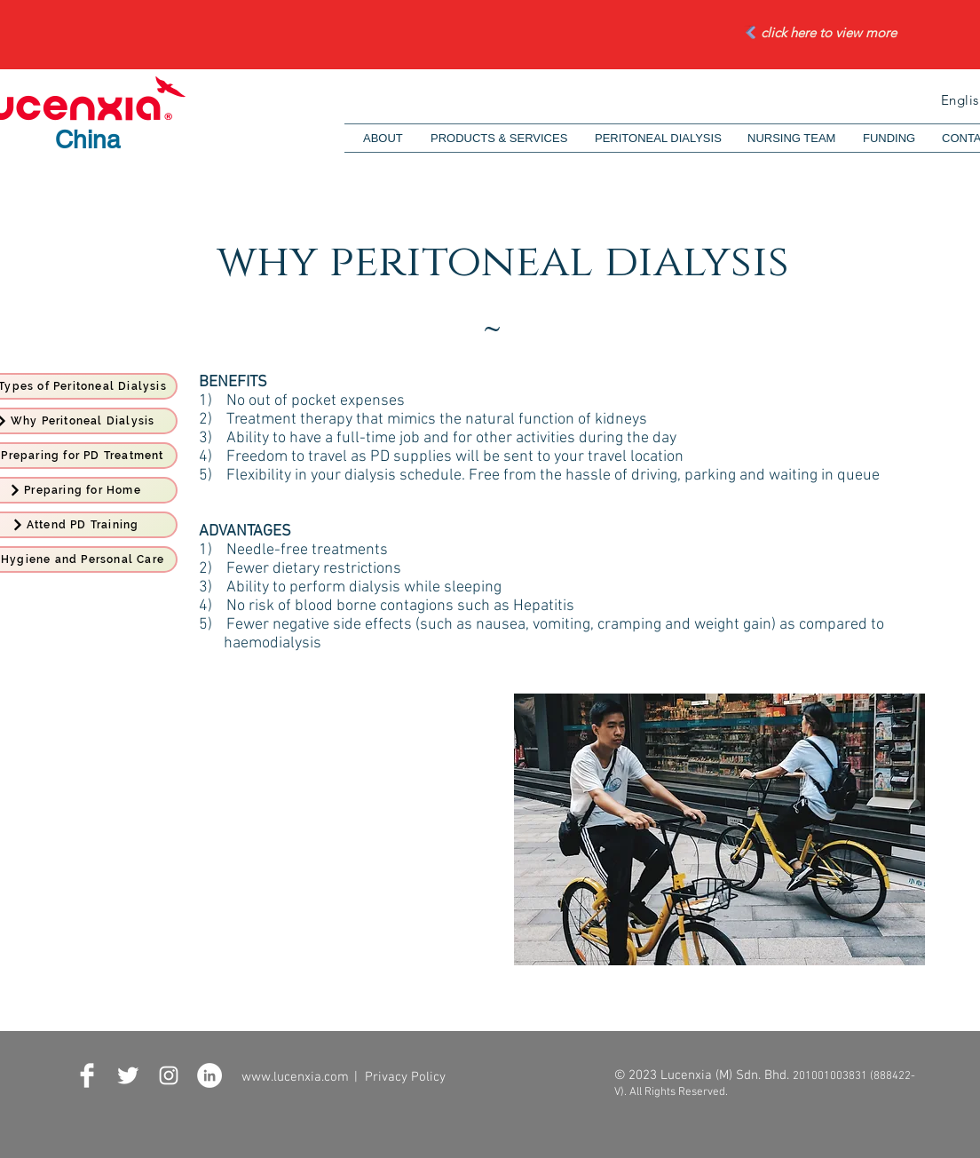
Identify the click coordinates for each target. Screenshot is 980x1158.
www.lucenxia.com (295, 1077)
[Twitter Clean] (127, 1075)
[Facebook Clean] (87, 1075)
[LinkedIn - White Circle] (209, 1075)
